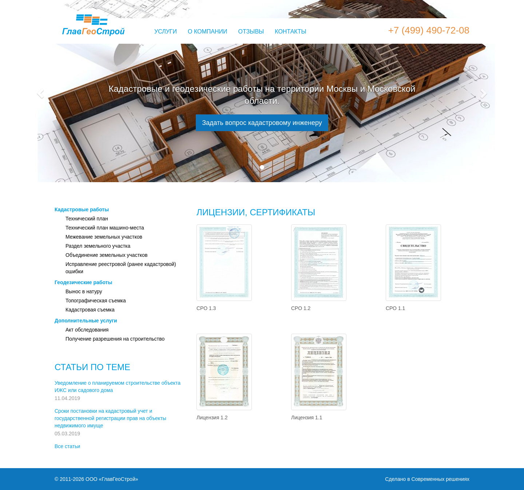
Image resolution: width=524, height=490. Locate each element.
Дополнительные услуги (86, 321)
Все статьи (67, 446)
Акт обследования (87, 330)
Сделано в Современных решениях (427, 479)
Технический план (87, 219)
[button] (39, 91)
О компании (207, 31)
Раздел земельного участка (98, 246)
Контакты (290, 31)
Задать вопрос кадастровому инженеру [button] (262, 122)
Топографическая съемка (96, 300)
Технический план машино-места (105, 228)
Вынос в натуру (84, 291)
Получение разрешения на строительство (115, 339)
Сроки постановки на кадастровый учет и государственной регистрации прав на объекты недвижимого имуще (110, 418)
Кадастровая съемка (90, 310)
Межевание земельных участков (104, 237)
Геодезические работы (83, 282)
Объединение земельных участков (107, 255)
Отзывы (251, 31)
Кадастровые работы (82, 209)
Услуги (165, 31)
